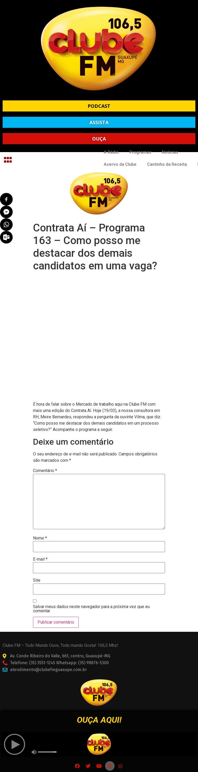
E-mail (40, 559)
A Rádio (111, 152)
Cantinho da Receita (167, 164)
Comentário (45, 471)
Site (36, 580)
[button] (99, 105)
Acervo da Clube (120, 164)
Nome (40, 538)
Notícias (170, 152)
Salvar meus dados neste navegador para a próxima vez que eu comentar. (91, 609)
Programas (140, 152)
